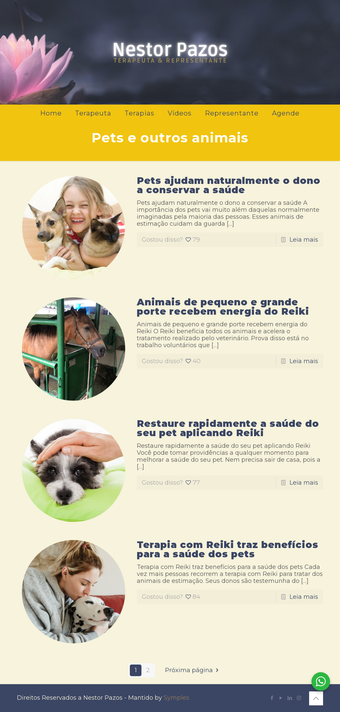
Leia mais (304, 239)
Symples (176, 697)
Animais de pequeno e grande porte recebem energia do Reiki (223, 306)
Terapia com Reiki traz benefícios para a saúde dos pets (227, 549)
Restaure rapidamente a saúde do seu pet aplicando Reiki (228, 428)
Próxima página (193, 670)
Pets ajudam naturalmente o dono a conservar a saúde (228, 185)
